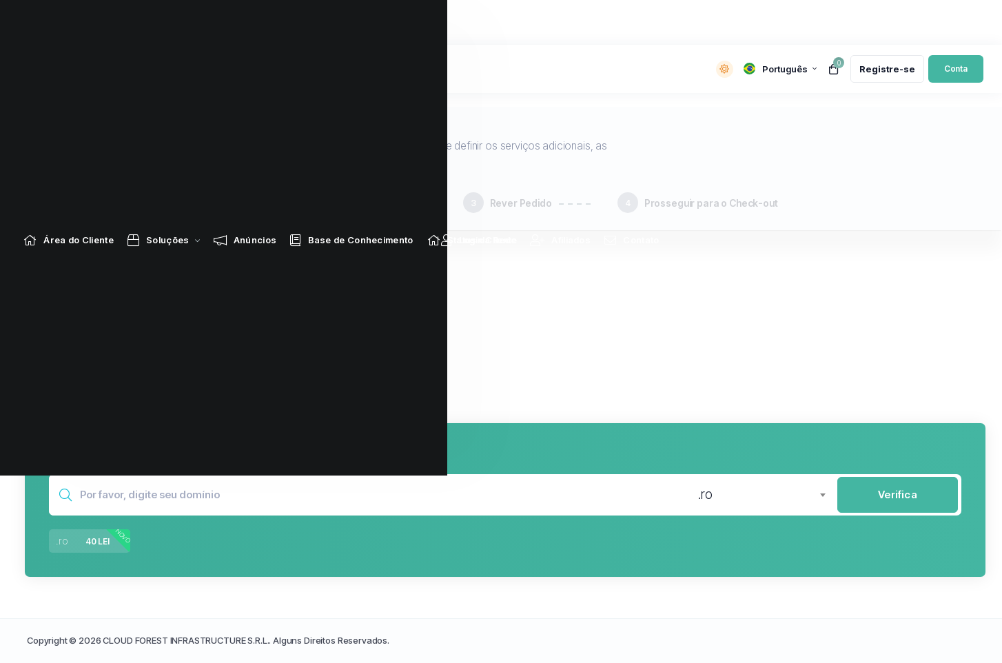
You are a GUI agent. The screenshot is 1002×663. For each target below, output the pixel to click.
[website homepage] (108, 69)
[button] (281, 311)
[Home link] (71, 22)
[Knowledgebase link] (353, 22)
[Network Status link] (474, 22)
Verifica (897, 494)
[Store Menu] (160, 22)
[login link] (955, 69)
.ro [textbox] (705, 494)
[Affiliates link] (562, 22)
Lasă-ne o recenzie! (319, 68)
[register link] (886, 69)
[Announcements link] (247, 22)
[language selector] (780, 69)
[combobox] (761, 495)
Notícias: (247, 69)
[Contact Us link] (634, 22)
